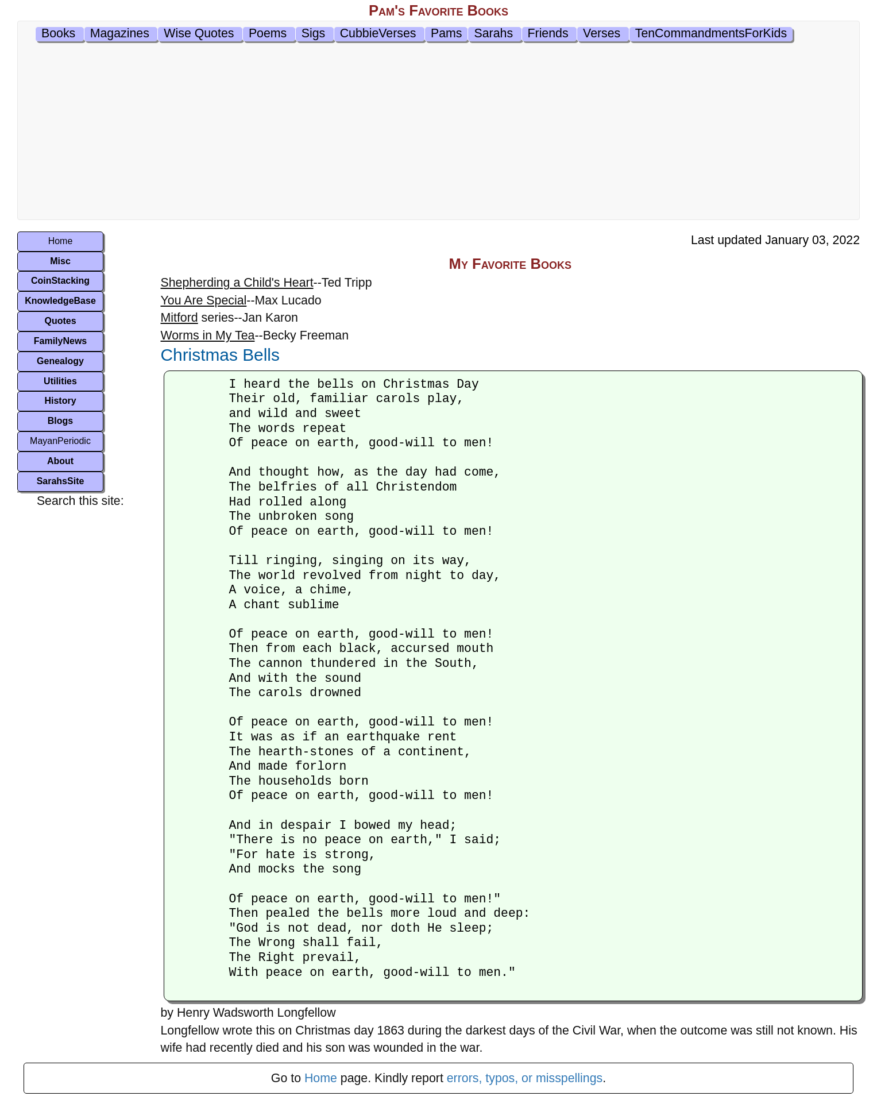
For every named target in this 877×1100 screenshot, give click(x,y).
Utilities (60, 381)
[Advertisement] (438, 133)
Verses (601, 33)
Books (58, 33)
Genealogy (60, 361)
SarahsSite (60, 481)
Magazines (119, 33)
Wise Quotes (199, 33)
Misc (60, 261)
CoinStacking (60, 280)
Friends (548, 33)
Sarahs (493, 33)
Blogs (60, 421)
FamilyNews (60, 341)
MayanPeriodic (60, 441)
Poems (268, 33)
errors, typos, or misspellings (524, 1078)
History (60, 401)
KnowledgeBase (60, 301)
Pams (446, 33)
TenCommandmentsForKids (711, 33)
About (60, 461)
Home (60, 241)
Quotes (60, 321)
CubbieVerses (378, 33)
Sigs (314, 33)
